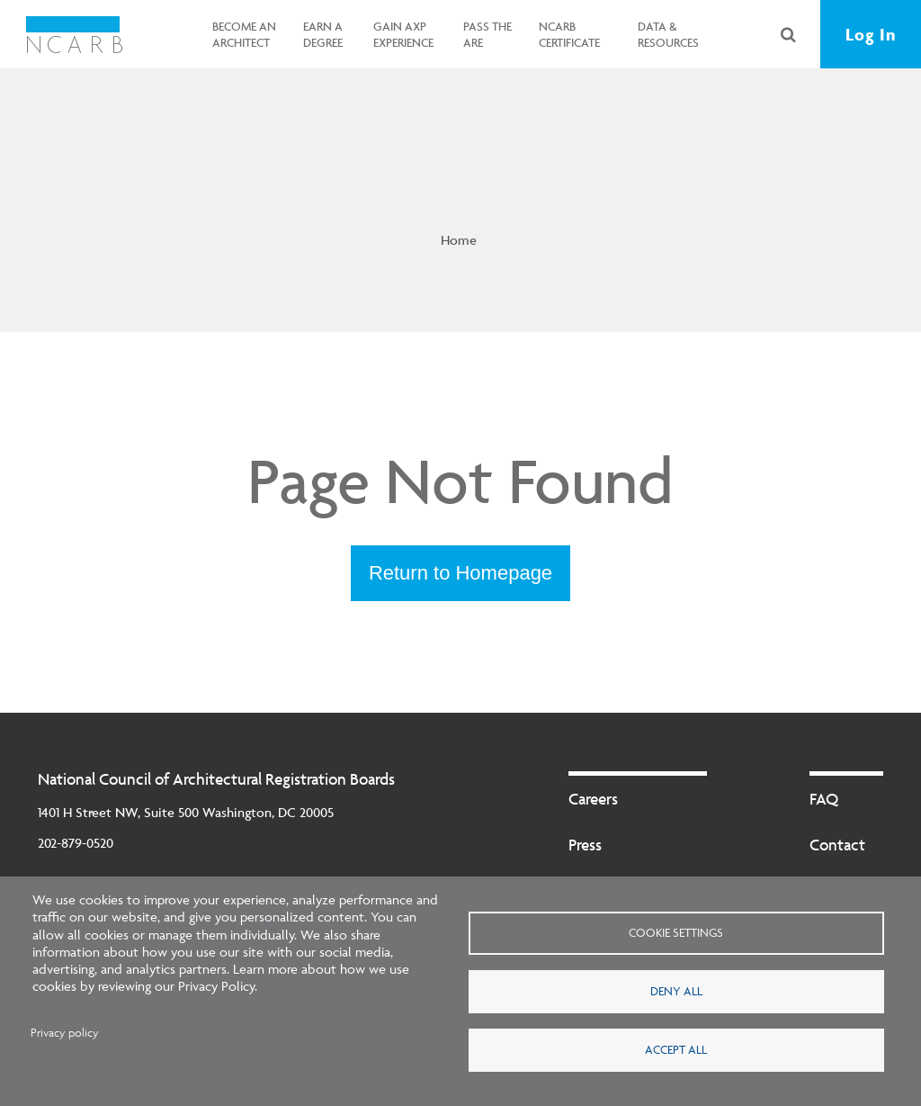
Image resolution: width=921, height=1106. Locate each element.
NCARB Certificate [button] (569, 34)
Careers (593, 798)
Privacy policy (65, 1032)
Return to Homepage (460, 573)
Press (585, 844)
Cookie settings (676, 932)
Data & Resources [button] (668, 34)
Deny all (676, 991)
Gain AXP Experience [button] (403, 34)
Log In (870, 34)
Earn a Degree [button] (323, 34)
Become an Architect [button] (244, 34)
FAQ (823, 798)
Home (459, 239)
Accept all (676, 1049)
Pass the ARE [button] (487, 34)
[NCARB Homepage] (74, 34)
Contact (837, 844)
